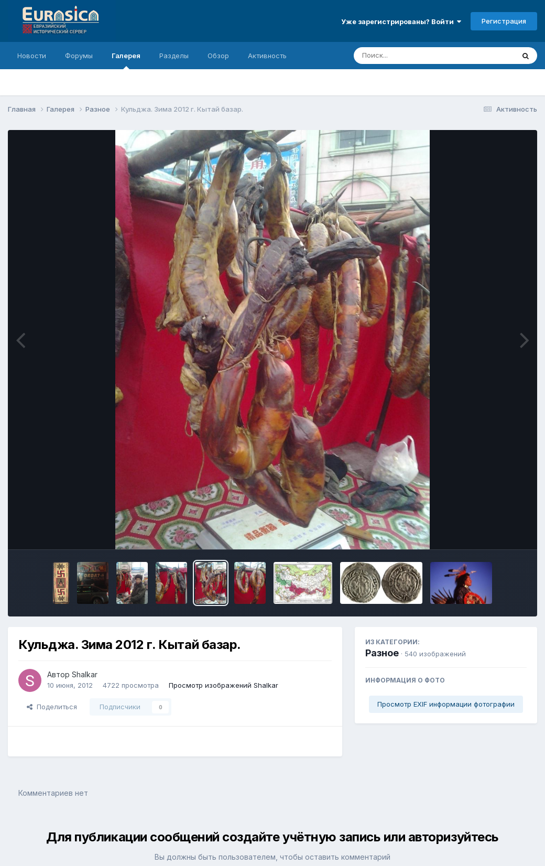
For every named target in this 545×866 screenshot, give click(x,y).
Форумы (79, 55)
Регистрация (504, 21)
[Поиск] (414, 55)
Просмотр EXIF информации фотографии (446, 704)
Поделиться (52, 706)
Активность (267, 55)
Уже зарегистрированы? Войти (401, 21)
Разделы (174, 55)
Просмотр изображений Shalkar (223, 685)
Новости (31, 55)
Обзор (218, 55)
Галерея (126, 60)
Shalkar (84, 674)
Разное (382, 652)
